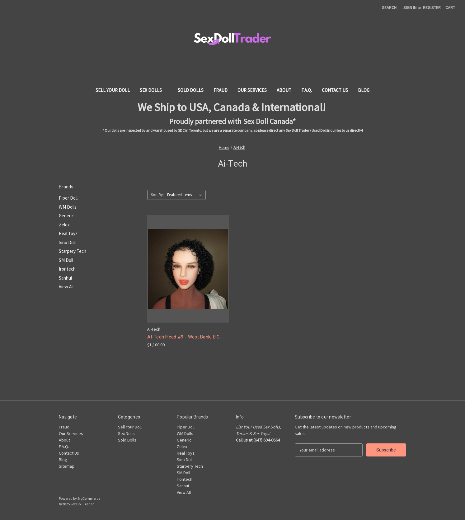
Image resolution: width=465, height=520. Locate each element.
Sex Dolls (154, 90)
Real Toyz (68, 233)
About (284, 90)
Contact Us (335, 90)
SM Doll (66, 260)
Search (389, 7)
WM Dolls (68, 207)
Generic (66, 216)
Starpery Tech (72, 251)
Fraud (221, 90)
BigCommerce (89, 498)
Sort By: (157, 194)
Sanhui (65, 278)
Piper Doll (68, 198)
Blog (363, 90)
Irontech (67, 269)
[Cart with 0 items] (450, 7)
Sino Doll (67, 242)
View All (66, 287)
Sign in (409, 7)
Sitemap (66, 466)
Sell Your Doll (113, 90)
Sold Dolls (191, 90)
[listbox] (185, 195)
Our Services (252, 90)
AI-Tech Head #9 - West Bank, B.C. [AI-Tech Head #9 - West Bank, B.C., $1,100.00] (184, 337)
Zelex (64, 225)
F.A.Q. (306, 90)
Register (432, 7)
